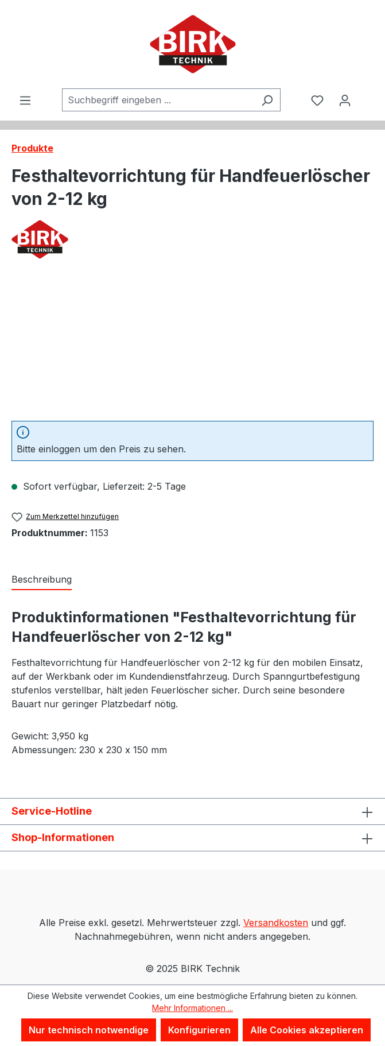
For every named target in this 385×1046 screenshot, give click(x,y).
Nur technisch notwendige (89, 1030)
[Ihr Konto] (345, 99)
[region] (192, 347)
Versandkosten (275, 922)
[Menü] (25, 99)
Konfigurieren (199, 1030)
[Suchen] (267, 99)
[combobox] (158, 99)
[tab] (41, 580)
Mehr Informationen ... (192, 1008)
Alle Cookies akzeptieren (306, 1030)
